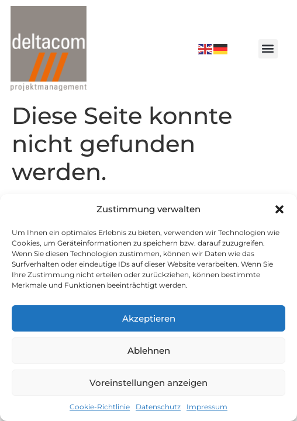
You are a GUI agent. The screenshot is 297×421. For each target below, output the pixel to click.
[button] (279, 209)
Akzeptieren (148, 318)
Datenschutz (158, 406)
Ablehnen (148, 350)
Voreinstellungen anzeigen (148, 382)
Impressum (207, 406)
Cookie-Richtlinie (100, 406)
